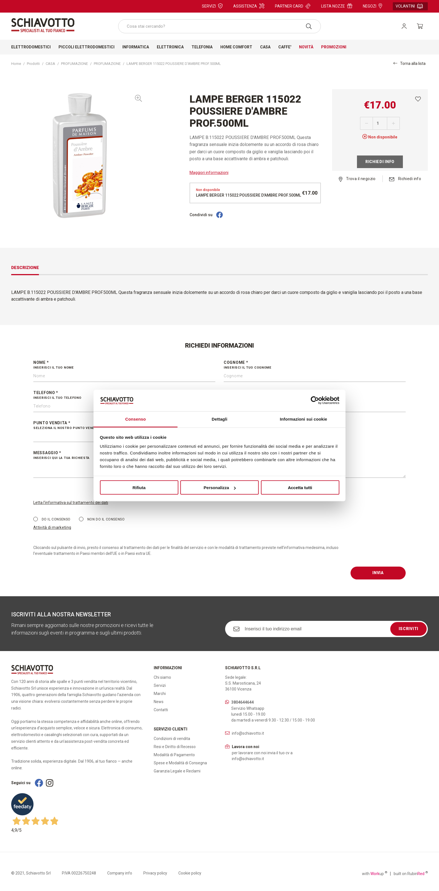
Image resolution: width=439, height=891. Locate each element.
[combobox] (219, 26)
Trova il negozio (357, 178)
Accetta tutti (300, 487)
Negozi (372, 5)
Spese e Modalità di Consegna (180, 763)
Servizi (212, 5)
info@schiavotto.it (248, 733)
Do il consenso (52, 519)
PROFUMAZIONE (74, 64)
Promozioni (333, 47)
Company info (119, 873)
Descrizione (25, 267)
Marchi (160, 693)
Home (16, 64)
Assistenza (248, 5)
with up (374, 873)
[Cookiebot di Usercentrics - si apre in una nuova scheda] (314, 400)
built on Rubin (411, 873)
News (159, 701)
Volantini (409, 6)
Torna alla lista (409, 63)
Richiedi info (379, 161)
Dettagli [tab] (219, 418)
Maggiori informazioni (209, 172)
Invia (378, 573)
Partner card (292, 5)
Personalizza (220, 487)
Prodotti (33, 64)
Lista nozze (336, 5)
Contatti (161, 710)
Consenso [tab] (135, 418)
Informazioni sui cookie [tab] (303, 418)
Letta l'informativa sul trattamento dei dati (70, 502)
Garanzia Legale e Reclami (177, 771)
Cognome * (315, 365)
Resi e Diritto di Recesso (175, 746)
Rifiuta (139, 487)
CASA (50, 64)
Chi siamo (162, 677)
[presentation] (393, 556)
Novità (306, 47)
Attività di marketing (52, 527)
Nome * (124, 365)
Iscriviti (408, 628)
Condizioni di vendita (172, 738)
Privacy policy (155, 873)
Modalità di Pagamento (174, 755)
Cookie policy (189, 873)
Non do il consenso (102, 519)
